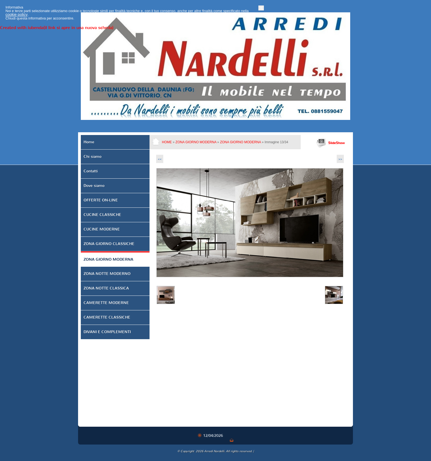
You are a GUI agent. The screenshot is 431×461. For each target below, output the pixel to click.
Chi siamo (92, 156)
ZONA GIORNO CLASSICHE (109, 243)
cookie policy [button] (103, 445)
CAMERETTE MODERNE (106, 302)
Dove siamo (94, 185)
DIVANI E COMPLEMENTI (107, 331)
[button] (347, 439)
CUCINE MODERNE (102, 229)
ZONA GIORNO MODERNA (195, 142)
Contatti (91, 171)
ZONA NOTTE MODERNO (107, 273)
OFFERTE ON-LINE (101, 200)
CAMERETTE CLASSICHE (107, 317)
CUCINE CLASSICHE (102, 214)
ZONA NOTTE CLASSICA (106, 288)
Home (167, 142)
